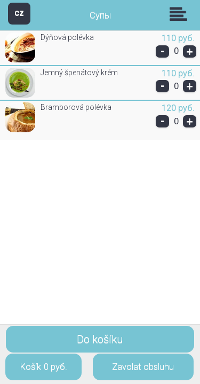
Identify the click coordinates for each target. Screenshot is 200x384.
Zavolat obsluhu (143, 367)
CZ (19, 13)
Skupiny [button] (181, 14)
